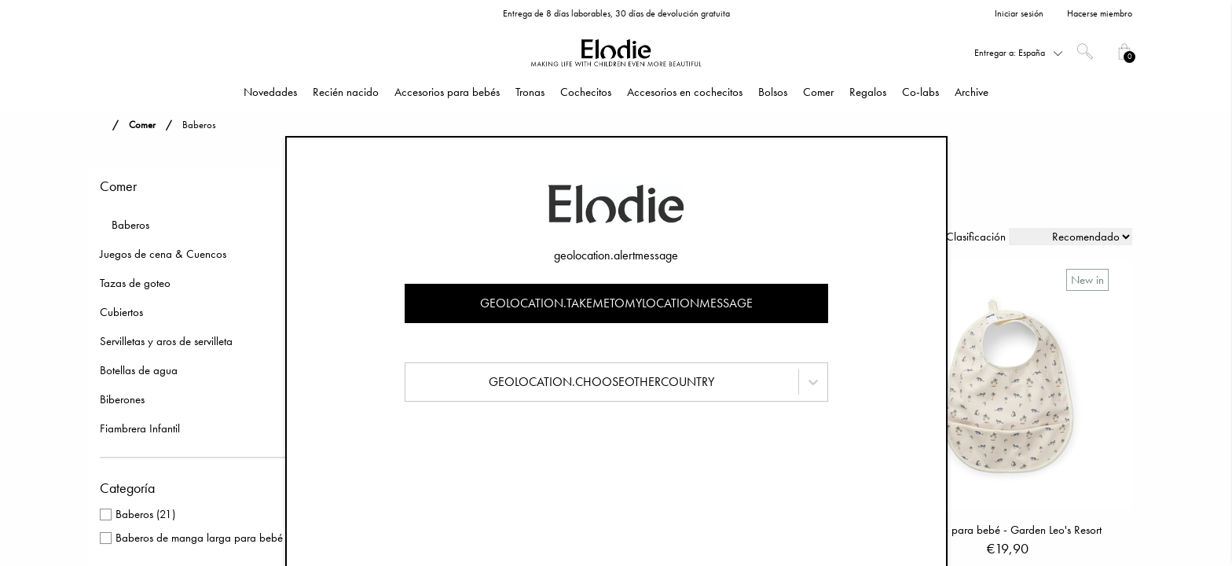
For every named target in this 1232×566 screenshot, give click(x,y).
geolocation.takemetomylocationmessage (616, 303)
